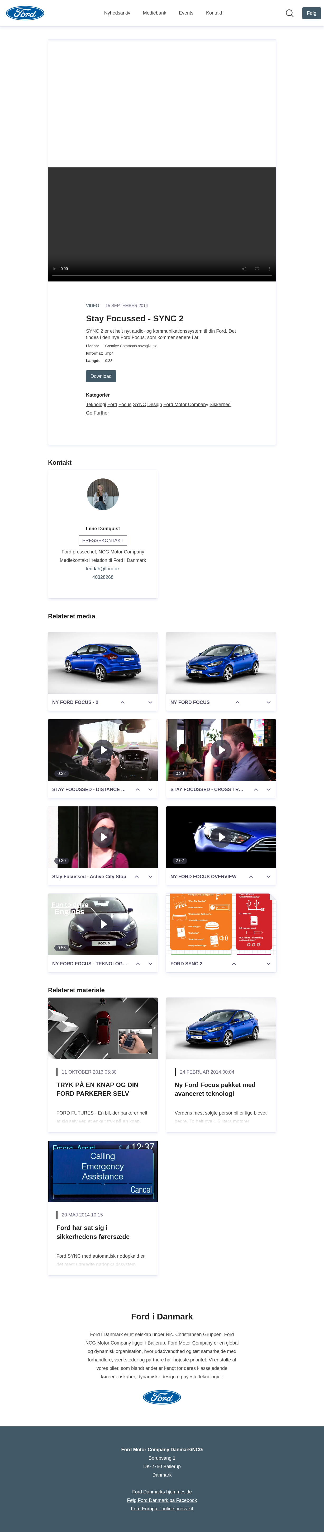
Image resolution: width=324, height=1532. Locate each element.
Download (101, 376)
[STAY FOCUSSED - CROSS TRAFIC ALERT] (221, 750)
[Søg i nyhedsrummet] (289, 13)
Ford (112, 404)
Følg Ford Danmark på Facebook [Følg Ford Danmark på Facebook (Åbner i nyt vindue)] (162, 1500)
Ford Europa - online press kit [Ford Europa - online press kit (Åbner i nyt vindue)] (162, 1508)
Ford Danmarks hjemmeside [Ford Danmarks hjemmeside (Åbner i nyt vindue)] (162, 1492)
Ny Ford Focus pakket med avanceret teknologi (215, 1089)
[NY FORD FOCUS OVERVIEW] (221, 837)
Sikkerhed (220, 404)
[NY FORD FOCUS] (221, 663)
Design (154, 404)
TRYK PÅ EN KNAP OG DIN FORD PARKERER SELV (97, 1089)
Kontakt (214, 13)
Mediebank (154, 13)
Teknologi (96, 404)
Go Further (97, 413)
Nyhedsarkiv (117, 13)
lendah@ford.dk (103, 568)
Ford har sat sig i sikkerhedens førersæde (93, 1232)
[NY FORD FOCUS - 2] (103, 663)
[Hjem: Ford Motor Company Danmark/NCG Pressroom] (25, 13)
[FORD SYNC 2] (221, 924)
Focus (124, 404)
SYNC (139, 404)
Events (186, 13)
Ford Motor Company (185, 404)
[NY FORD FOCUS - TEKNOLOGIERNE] (103, 924)
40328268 (102, 577)
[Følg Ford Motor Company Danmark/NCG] (311, 13)
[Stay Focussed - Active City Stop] (103, 837)
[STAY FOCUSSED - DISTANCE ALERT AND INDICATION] (103, 750)
